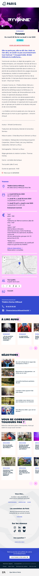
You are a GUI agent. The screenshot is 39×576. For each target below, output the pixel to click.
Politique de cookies (22, 566)
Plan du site (32, 566)
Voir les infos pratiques (19, 45)
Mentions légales (8, 563)
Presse (4, 566)
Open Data (11, 566)
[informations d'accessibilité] (11, 286)
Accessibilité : (25, 563)
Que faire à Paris (15, 572)
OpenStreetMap (30, 273)
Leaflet (22, 273)
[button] (19, 263)
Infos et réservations (14, 248)
